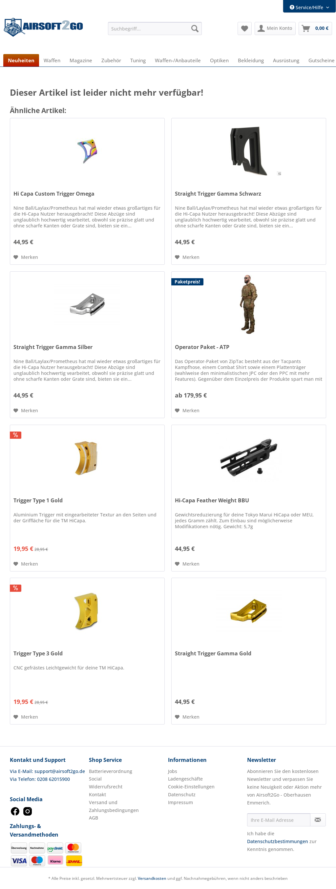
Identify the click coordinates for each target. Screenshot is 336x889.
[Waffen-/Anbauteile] (177, 60)
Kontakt (97, 794)
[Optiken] (219, 60)
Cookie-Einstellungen (191, 786)
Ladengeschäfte (185, 779)
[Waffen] (52, 60)
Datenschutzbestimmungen (277, 841)
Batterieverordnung (110, 771)
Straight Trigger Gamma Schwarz (218, 193)
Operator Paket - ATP (202, 347)
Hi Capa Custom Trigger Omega (53, 193)
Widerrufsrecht (105, 786)
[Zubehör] (111, 60)
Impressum (180, 802)
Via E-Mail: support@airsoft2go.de (47, 771)
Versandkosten (152, 878)
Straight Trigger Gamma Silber (53, 347)
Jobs (172, 771)
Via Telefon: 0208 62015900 (40, 779)
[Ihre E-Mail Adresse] (278, 819)
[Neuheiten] (21, 60)
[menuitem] (155, 28)
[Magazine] (81, 60)
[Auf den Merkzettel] (25, 257)
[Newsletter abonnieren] (318, 819)
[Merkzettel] (245, 28)
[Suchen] (195, 28)
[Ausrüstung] (286, 60)
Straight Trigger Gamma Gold (213, 653)
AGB (93, 818)
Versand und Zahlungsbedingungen (114, 806)
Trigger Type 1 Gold (38, 500)
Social (95, 779)
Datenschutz (182, 794)
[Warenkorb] (315, 28)
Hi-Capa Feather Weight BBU (212, 500)
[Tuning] (138, 60)
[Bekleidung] (250, 60)
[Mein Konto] (275, 28)
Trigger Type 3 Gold (38, 653)
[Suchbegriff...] (155, 28)
